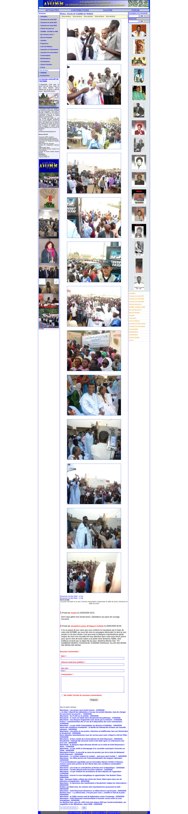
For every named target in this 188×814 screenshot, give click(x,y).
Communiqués (44, 55)
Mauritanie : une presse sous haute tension (77, 710)
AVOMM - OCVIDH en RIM (48, 31)
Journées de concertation (48, 52)
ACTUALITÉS (52, 10)
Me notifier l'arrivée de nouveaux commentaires (83, 695)
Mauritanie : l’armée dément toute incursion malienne (81, 770)
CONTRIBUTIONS (80, 10)
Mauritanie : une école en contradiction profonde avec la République (87, 768)
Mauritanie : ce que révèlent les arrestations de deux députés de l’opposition (90, 771)
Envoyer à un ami (73, 602)
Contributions (44, 61)
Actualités (43, 16)
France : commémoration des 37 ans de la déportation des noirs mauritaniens (91, 722)
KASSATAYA (45, 76)
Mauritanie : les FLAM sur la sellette (74, 716)
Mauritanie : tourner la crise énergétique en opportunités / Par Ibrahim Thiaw (90, 775)
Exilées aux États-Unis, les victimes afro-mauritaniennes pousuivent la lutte (90, 787)
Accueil (63, 602)
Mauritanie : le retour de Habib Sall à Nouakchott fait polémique (85, 718)
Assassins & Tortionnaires (48, 49)
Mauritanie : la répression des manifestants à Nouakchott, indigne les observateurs (93, 783)
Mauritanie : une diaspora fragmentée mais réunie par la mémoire (86, 720)
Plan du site (86, 813)
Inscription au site (99, 813)
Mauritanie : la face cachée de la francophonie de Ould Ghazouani (86, 739)
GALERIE (107, 10)
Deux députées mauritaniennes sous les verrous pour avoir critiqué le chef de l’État (93, 735)
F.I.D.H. (42, 67)
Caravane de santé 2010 (48, 22)
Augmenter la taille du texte (107, 602)
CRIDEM (43, 73)
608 (84, 808)
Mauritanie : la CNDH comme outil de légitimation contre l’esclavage (87, 796)
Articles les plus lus (46, 28)
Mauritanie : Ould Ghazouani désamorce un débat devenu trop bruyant (88, 791)
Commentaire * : (67, 674)
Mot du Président (45, 37)
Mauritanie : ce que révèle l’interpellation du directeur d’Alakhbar (86, 725)
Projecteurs (43, 43)
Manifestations (44, 58)
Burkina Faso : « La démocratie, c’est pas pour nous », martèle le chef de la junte (92, 793)
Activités (42, 40)
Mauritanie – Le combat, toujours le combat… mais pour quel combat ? (88, 756)
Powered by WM (114, 813)
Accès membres (74, 813)
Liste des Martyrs (45, 46)
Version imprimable (89, 602)
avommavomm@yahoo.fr (47, 131)
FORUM (135, 10)
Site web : (65, 668)
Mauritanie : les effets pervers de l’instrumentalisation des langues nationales (91, 758)
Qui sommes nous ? (46, 34)
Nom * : (64, 656)
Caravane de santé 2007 (48, 19)
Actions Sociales (45, 64)
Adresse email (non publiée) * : (73, 662)
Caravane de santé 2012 (48, 25)
